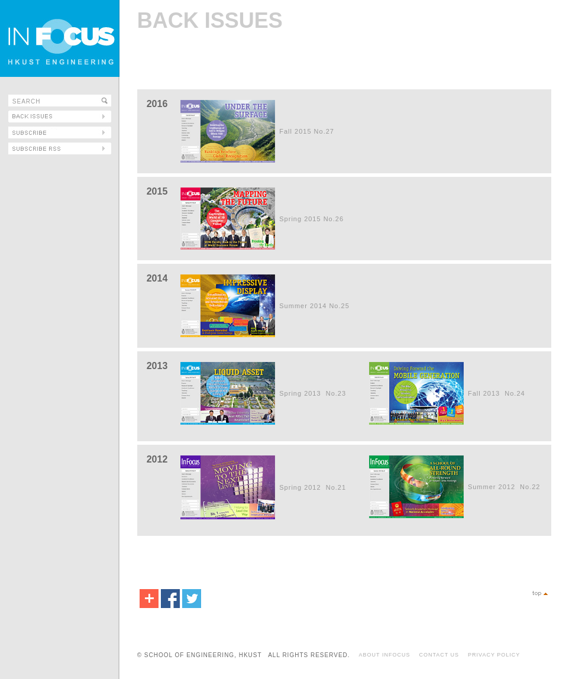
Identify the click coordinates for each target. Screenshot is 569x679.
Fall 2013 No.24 (496, 393)
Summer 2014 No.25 (314, 305)
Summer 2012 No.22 (504, 486)
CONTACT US (439, 655)
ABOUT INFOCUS (384, 655)
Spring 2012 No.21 (312, 487)
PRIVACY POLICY (494, 655)
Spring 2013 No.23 (312, 393)
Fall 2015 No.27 (306, 131)
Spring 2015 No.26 (311, 218)
